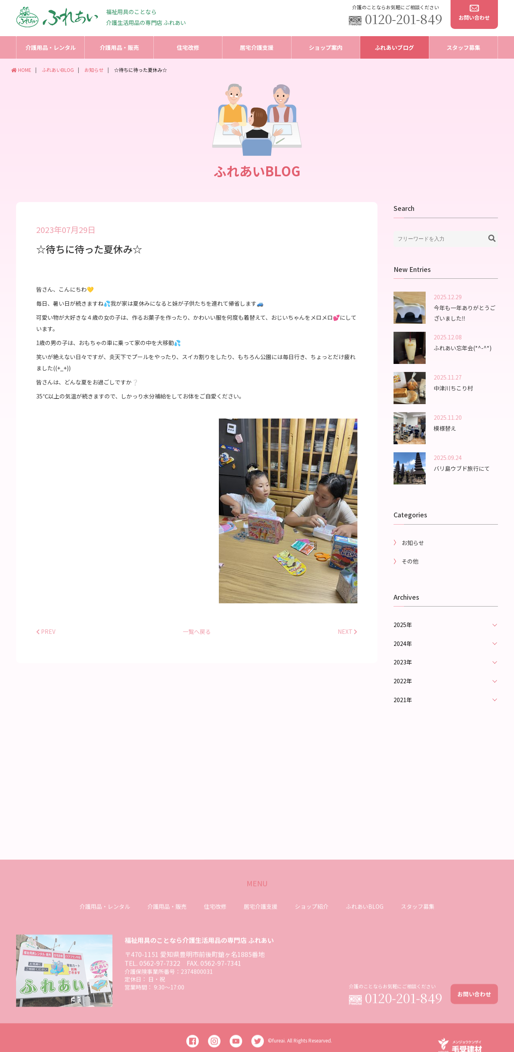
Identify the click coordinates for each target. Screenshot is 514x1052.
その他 (410, 570)
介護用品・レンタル (50, 47)
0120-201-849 (404, 18)
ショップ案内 (326, 47)
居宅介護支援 (256, 47)
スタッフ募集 (463, 47)
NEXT (347, 641)
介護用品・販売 (119, 47)
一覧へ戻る (197, 641)
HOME (21, 69)
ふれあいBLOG (58, 69)
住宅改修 (188, 47)
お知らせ (94, 69)
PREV (45, 641)
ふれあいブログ (394, 47)
